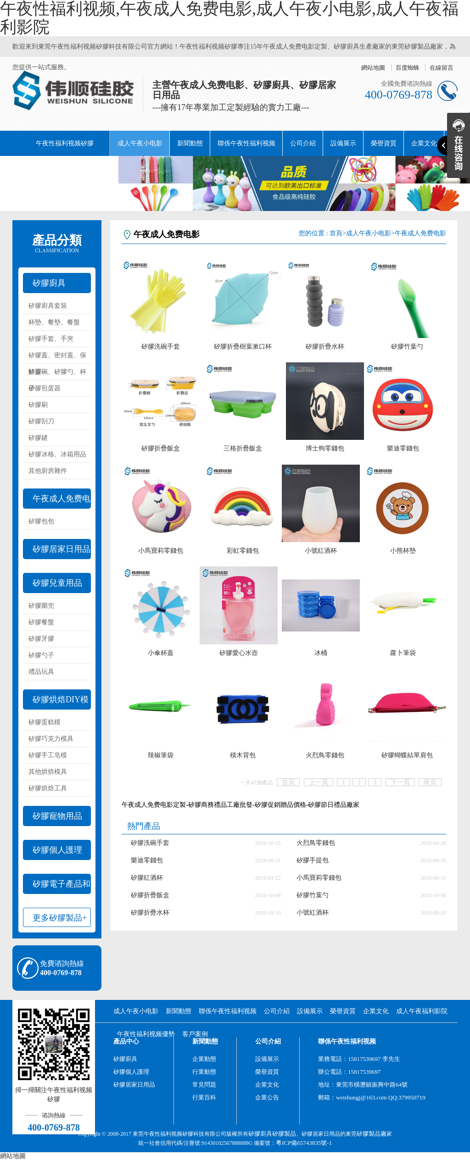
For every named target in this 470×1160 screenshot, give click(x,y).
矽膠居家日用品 (61, 549)
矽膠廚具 (49, 283)
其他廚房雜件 (47, 470)
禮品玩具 (41, 671)
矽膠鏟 (38, 437)
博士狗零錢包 (325, 448)
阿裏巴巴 (99, 168)
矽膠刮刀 (41, 421)
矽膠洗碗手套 (160, 346)
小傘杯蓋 (160, 652)
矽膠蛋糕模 (44, 722)
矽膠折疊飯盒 (160, 448)
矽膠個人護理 (57, 850)
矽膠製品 (284, 1133)
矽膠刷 (38, 404)
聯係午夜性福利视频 (246, 143)
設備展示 (343, 143)
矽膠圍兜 (41, 605)
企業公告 (267, 1097)
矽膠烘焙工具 (47, 788)
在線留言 (441, 67)
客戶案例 (195, 1034)
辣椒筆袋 (160, 755)
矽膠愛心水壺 (238, 652)
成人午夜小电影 (140, 143)
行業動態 (204, 1071)
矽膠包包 (41, 521)
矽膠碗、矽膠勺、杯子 (57, 374)
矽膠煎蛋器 (44, 388)
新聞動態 (190, 143)
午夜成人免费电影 (56, 501)
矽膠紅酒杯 (147, 877)
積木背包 (243, 755)
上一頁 (318, 782)
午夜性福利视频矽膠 (65, 143)
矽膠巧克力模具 (50, 738)
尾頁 (430, 782)
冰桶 (320, 652)
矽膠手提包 (313, 860)
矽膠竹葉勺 (407, 346)
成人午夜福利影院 (45, 168)
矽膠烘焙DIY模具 (56, 702)
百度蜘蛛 (408, 67)
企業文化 (376, 1011)
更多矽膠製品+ (60, 917)
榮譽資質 (384, 143)
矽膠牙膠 (41, 638)
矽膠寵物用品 (57, 816)
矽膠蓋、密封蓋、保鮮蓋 (57, 358)
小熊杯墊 (403, 550)
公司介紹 (303, 143)
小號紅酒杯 (321, 550)
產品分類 (56, 243)
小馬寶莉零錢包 (160, 550)
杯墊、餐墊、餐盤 (54, 322)
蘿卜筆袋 (403, 652)
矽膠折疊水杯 (325, 346)
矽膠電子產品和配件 (56, 886)
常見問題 (204, 1084)
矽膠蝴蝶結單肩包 (407, 755)
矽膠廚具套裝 (47, 305)
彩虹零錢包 (243, 550)
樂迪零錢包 (403, 448)
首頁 (336, 233)
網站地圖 (373, 67)
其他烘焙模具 (47, 771)
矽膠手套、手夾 (50, 338)
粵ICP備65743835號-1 (304, 1142)
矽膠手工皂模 (47, 755)
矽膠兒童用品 (57, 583)
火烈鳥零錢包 (325, 755)
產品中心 (126, 1041)
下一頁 (400, 782)
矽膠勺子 (41, 655)
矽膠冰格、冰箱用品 (57, 454)
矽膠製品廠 (371, 1133)
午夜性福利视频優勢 (146, 1034)
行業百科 (204, 1097)
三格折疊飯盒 (243, 448)
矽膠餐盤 (41, 622)
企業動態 (204, 1058)
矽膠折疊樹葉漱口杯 (243, 346)
